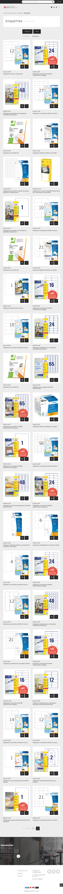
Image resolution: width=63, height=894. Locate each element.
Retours (20, 876)
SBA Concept (35, 891)
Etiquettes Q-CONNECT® (10, 153)
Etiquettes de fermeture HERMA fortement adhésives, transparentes (16, 191)
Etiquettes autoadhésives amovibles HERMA (46, 545)
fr (57, 1)
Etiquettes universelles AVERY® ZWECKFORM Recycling (12, 427)
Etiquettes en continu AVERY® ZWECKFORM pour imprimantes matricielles (46, 191)
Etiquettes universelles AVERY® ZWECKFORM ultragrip (42, 74)
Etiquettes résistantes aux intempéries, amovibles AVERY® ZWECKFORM (44, 703)
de (60, 1)
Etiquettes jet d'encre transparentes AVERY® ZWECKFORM (16, 506)
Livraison (20, 873)
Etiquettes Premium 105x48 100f (13, 74)
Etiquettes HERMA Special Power (13, 308)
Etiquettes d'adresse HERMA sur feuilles (45, 153)
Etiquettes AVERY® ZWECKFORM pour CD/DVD (44, 781)
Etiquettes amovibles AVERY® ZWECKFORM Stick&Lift (16, 821)
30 (33, 828)
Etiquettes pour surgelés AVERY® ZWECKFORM (43, 388)
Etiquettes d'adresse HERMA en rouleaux (45, 426)
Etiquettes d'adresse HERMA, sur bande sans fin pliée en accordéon (16, 545)
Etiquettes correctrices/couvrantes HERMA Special (16, 781)
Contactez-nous (22, 870)
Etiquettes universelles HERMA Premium (45, 113)
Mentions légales (37, 879)
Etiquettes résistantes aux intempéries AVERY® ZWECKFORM (14, 114)
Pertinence (36, 36)
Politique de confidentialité (36, 871)
